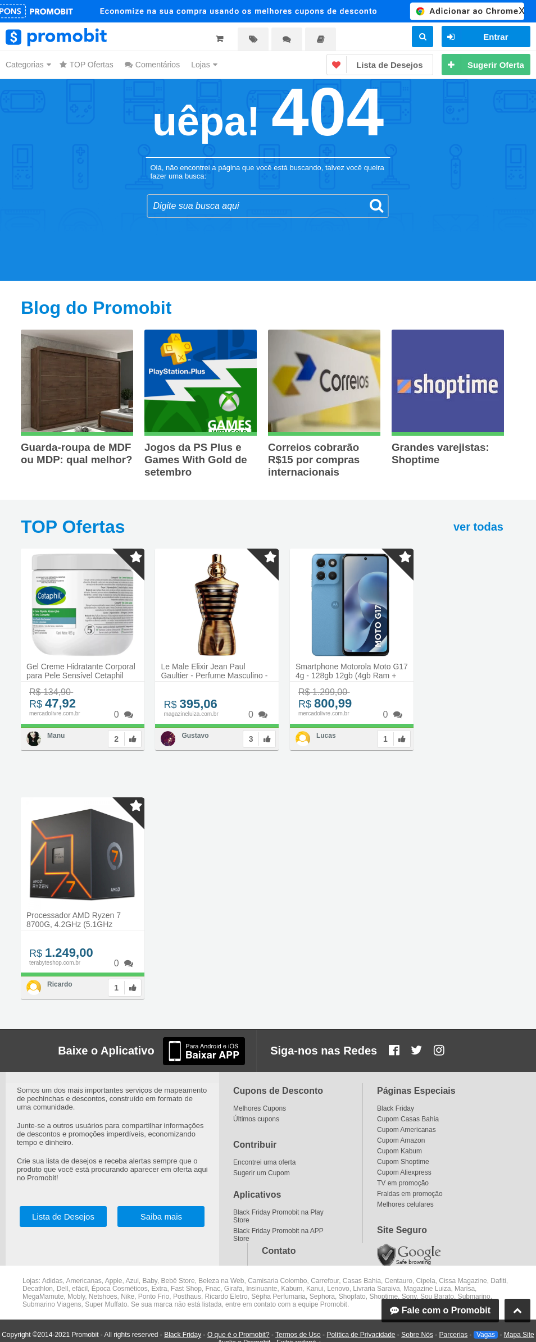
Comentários (152, 64)
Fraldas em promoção (410, 1194)
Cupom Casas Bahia (408, 1119)
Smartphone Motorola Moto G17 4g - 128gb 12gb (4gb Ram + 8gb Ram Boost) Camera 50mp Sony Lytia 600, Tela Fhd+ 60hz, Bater (352, 679)
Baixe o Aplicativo (151, 1051)
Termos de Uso (298, 1335)
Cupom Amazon (401, 1140)
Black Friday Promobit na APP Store (278, 1235)
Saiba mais (161, 1216)
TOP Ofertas (86, 64)
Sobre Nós (417, 1335)
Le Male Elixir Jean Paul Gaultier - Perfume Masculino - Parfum (214, 675)
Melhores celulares (405, 1204)
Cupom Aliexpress (404, 1172)
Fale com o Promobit (440, 1310)
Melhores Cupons (259, 1108)
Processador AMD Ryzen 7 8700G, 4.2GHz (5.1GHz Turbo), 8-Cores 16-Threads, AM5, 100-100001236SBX (76, 927)
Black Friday (182, 1335)
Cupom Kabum (399, 1151)
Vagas (485, 1335)
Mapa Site (519, 1335)
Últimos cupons (256, 1119)
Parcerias (453, 1335)
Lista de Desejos (63, 1216)
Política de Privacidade (360, 1335)
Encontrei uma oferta (264, 1162)
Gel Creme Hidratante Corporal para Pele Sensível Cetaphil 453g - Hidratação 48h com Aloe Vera (82, 679)
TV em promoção (403, 1183)
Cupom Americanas (406, 1130)
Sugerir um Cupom (261, 1173)
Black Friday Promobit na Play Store (278, 1216)
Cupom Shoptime (403, 1162)
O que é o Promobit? (238, 1335)
